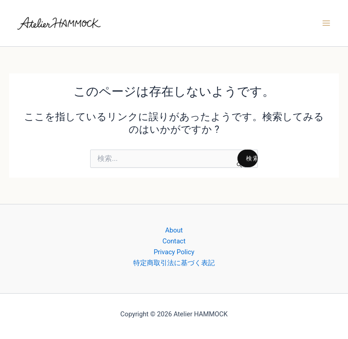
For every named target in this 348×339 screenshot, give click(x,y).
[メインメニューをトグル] (326, 23)
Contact (174, 241)
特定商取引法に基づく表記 (174, 263)
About (174, 230)
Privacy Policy (174, 252)
